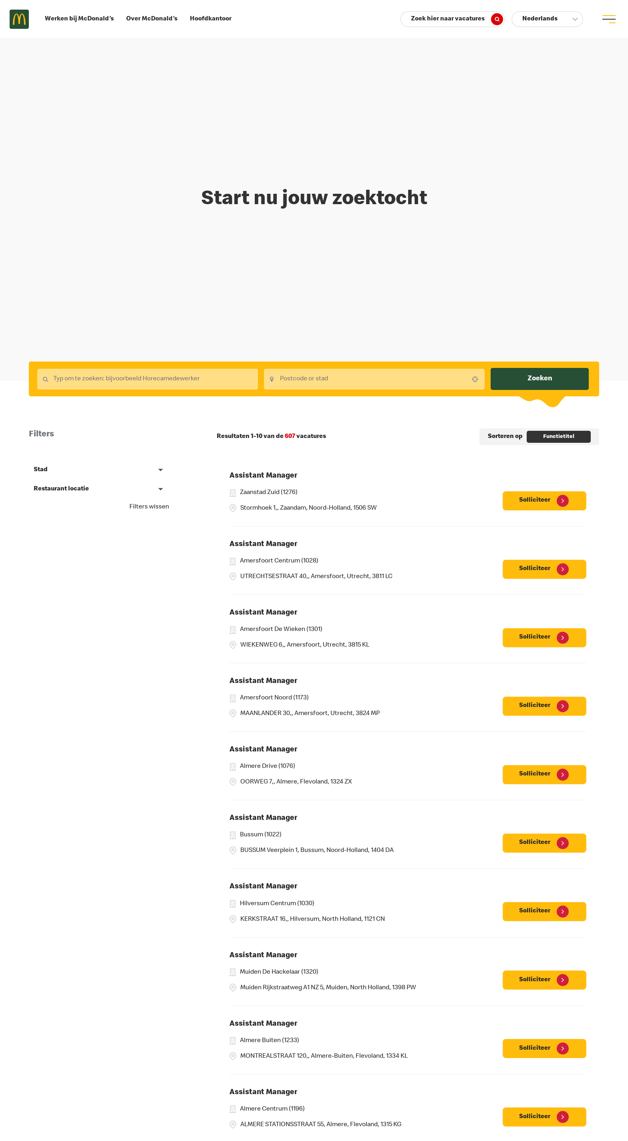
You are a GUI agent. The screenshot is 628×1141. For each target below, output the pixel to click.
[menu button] (608, 19)
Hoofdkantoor (210, 19)
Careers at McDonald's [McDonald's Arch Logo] (19, 19)
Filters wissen (149, 507)
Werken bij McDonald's (79, 19)
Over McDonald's (151, 19)
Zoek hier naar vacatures (457, 19)
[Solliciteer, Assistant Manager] (544, 500)
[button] (547, 19)
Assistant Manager (263, 476)
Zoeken (539, 378)
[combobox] (147, 379)
